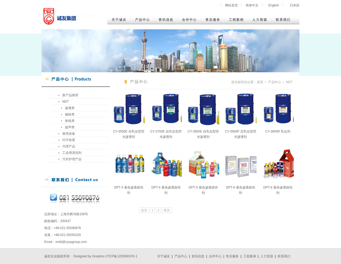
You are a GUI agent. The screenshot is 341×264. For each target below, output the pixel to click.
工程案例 (236, 20)
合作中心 (189, 20)
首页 (144, 210)
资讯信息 (166, 20)
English (274, 5)
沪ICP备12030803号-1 (121, 256)
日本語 (294, 5)
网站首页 (231, 5)
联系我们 (283, 20)
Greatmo (98, 256)
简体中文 (252, 5)
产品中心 (142, 20)
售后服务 (212, 20)
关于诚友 (119, 20)
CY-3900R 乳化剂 (277, 131)
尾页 (167, 210)
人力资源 (259, 20)
